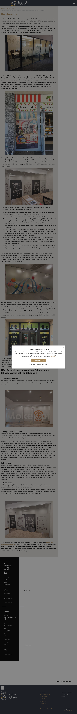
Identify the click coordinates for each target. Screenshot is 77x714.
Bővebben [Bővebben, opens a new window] (53, 356)
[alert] (38, 357)
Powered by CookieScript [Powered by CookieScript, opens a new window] (38, 366)
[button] (38, 364)
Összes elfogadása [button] (38, 360)
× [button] (63, 347)
